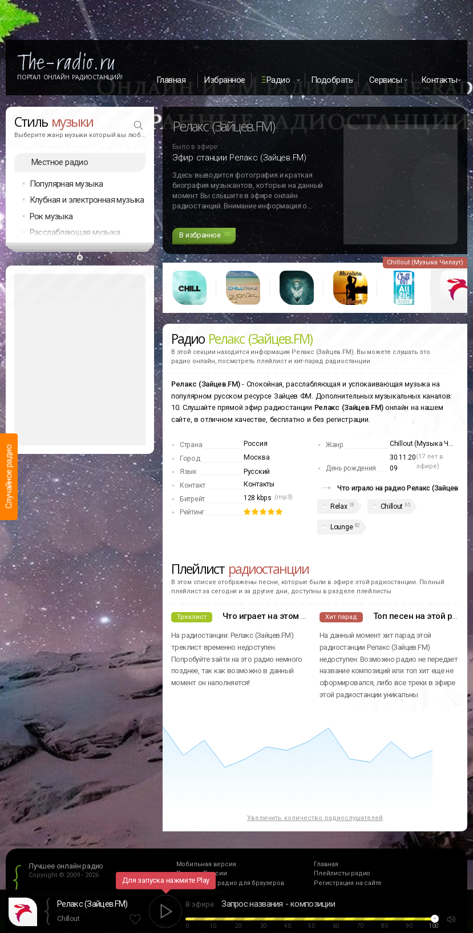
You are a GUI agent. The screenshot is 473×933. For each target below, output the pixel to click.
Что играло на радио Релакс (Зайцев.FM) (404, 488)
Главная (171, 80)
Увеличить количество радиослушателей (315, 818)
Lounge (341, 527)
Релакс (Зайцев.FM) (92, 904)
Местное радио (59, 162)
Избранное (224, 80)
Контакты (259, 484)
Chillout (392, 506)
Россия (255, 444)
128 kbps (258, 498)
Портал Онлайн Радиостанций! (70, 77)
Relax (338, 506)
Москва (256, 457)
